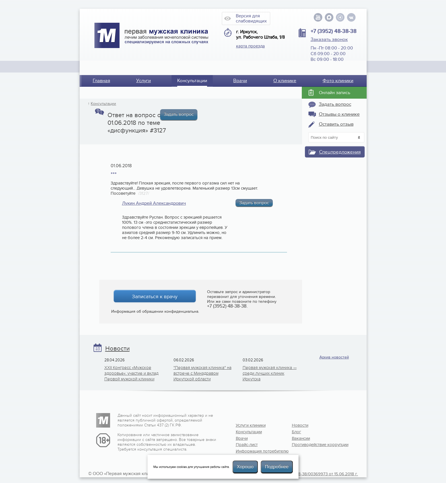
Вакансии (301, 438)
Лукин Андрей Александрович (154, 203)
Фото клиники (338, 81)
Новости (117, 349)
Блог (296, 431)
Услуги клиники (251, 425)
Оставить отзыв (336, 124)
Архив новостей (334, 357)
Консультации (192, 81)
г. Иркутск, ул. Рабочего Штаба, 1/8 (260, 34)
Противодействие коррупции (310, 444)
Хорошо (245, 466)
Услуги (143, 81)
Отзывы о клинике (339, 114)
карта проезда (250, 46)
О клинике (284, 81)
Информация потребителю (254, 451)
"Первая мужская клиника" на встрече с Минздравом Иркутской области (203, 373)
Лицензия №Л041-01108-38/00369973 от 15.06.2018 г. (306, 473)
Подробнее (276, 466)
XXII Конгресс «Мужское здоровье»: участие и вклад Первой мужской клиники (131, 373)
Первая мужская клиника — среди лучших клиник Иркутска (270, 373)
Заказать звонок (329, 39)
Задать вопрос (179, 114)
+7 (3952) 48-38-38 (333, 31)
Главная (101, 81)
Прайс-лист (247, 444)
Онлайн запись (334, 93)
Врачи (240, 81)
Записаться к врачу (154, 297)
